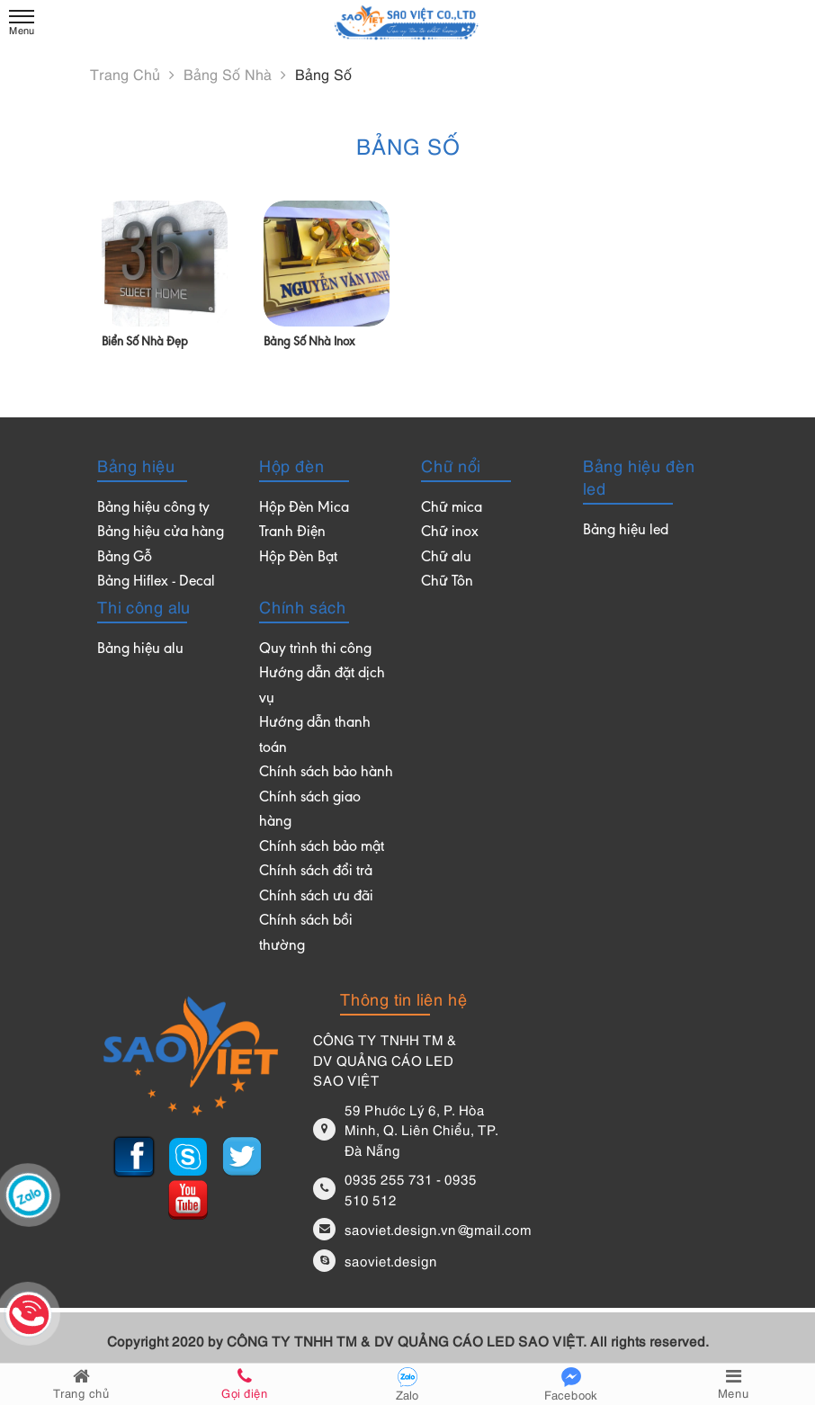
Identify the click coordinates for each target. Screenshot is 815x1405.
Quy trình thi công (315, 650)
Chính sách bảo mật (321, 847)
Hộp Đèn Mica (304, 508)
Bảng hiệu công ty (153, 508)
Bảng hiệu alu (140, 650)
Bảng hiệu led (625, 531)
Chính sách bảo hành (326, 773)
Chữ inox (450, 533)
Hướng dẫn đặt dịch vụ (322, 687)
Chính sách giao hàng (310, 811)
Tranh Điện (292, 533)
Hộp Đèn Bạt (298, 558)
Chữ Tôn (447, 582)
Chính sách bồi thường (306, 934)
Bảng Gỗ (124, 558)
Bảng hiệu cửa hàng (160, 533)
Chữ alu (446, 558)
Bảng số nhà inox (309, 342)
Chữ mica (451, 508)
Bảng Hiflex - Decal (156, 582)
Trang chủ (132, 74)
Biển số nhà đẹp (145, 342)
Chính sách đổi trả (315, 872)
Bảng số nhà (235, 74)
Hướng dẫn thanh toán (315, 736)
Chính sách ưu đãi (316, 897)
